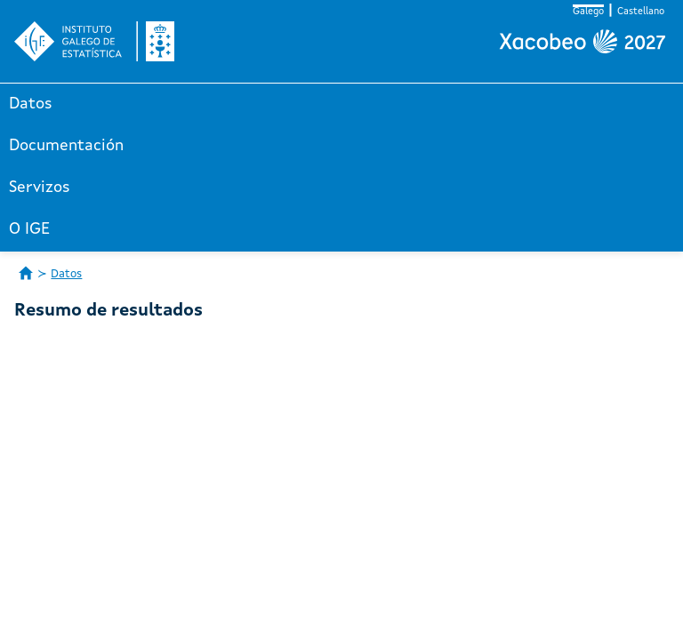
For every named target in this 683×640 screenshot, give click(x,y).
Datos (30, 104)
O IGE (29, 229)
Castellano (640, 12)
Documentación (66, 146)
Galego (588, 12)
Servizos (39, 188)
